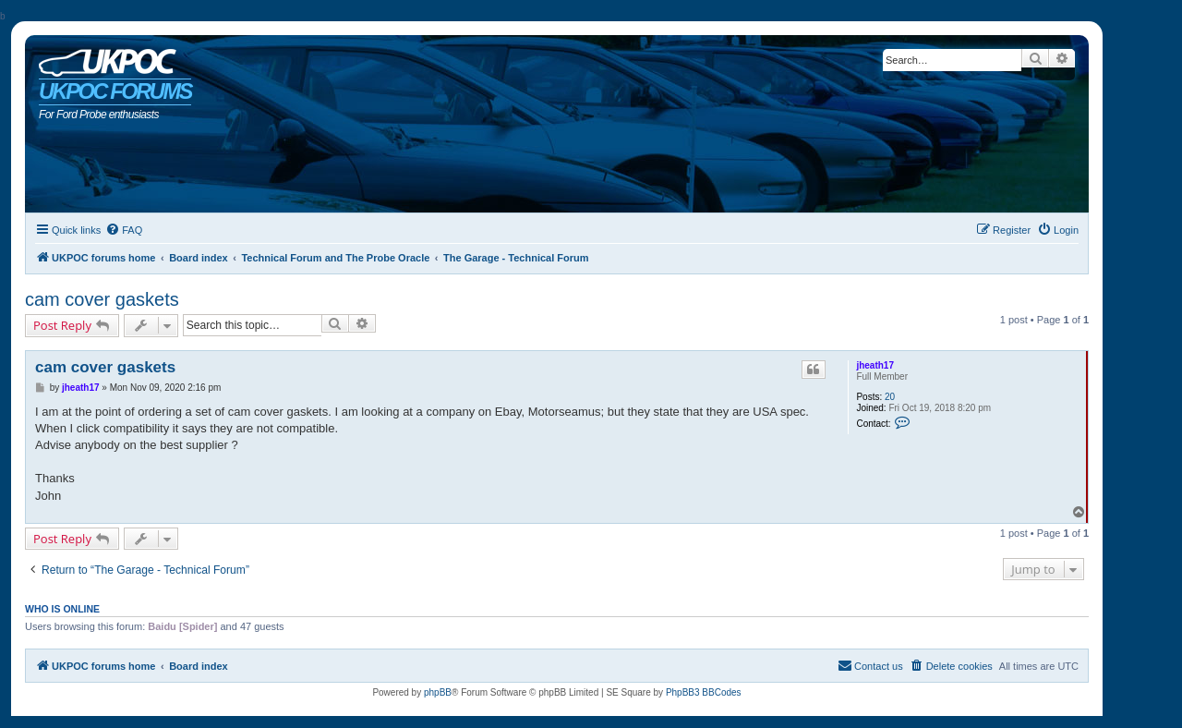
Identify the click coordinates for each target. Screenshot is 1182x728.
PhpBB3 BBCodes (704, 692)
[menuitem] (123, 230)
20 (890, 397)
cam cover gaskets (102, 299)
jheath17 (875, 365)
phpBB (438, 692)
